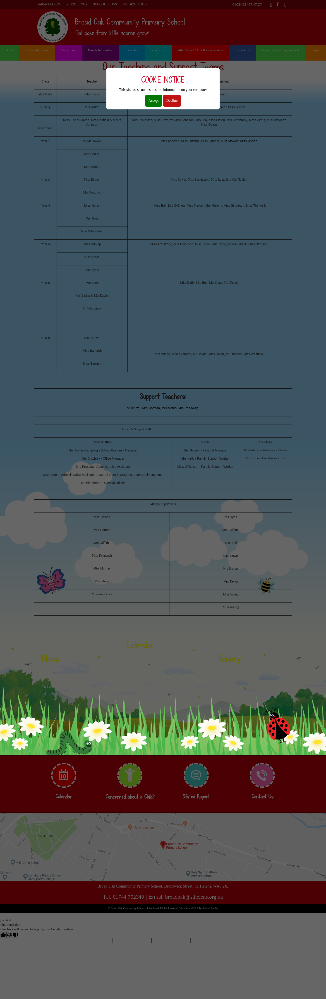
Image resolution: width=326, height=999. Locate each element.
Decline (172, 100)
